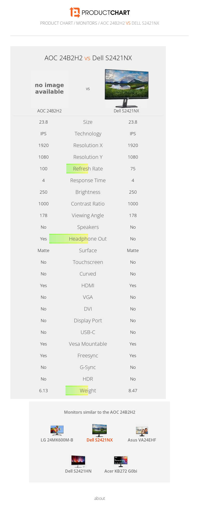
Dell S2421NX (126, 111)
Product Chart (56, 23)
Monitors (86, 23)
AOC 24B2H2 (49, 111)
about (99, 498)
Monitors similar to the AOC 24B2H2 (99, 412)
